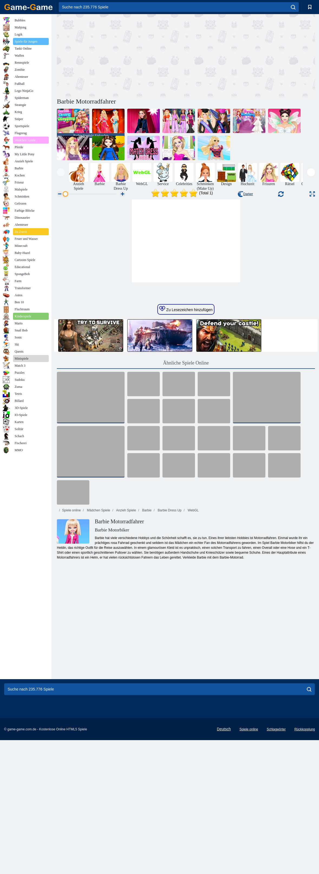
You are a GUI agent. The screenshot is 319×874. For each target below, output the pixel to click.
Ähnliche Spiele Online (186, 477)
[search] (293, 7)
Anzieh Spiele (125, 625)
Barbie (146, 625)
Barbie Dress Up (169, 625)
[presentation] (61, 172)
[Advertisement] (121, 55)
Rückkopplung (304, 844)
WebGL (193, 625)
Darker (245, 194)
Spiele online (71, 625)
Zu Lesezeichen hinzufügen (186, 424)
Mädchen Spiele (98, 625)
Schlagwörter (276, 844)
